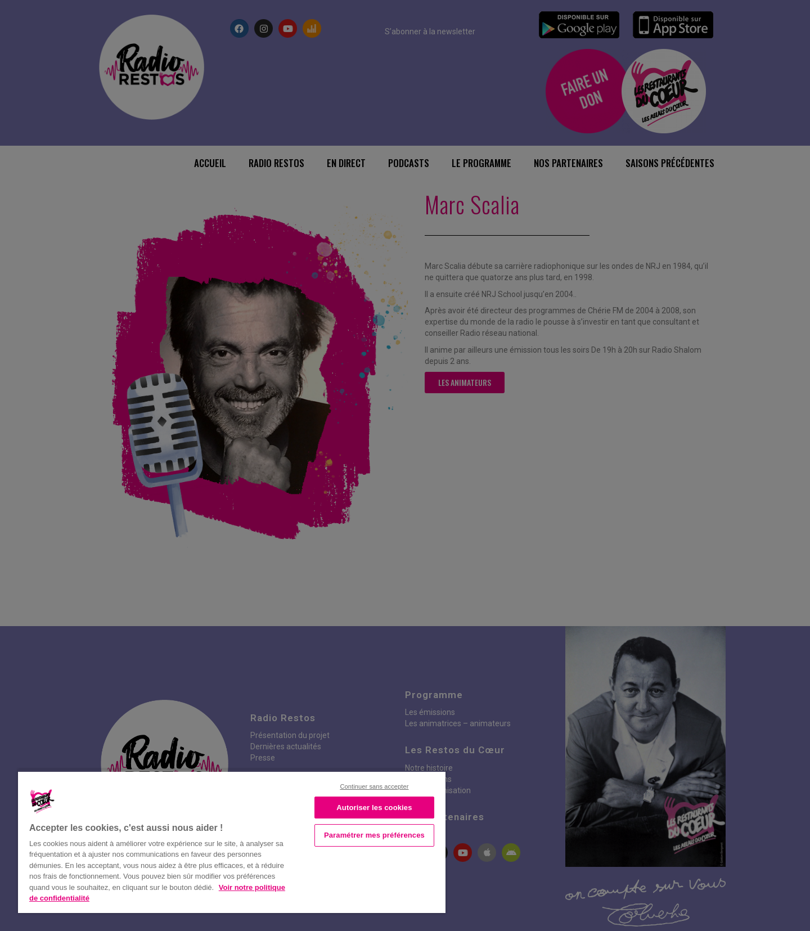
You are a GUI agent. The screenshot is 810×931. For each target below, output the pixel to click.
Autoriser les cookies (374, 807)
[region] (232, 841)
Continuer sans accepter (374, 786)
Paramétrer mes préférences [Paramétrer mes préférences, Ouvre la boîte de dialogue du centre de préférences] (374, 835)
